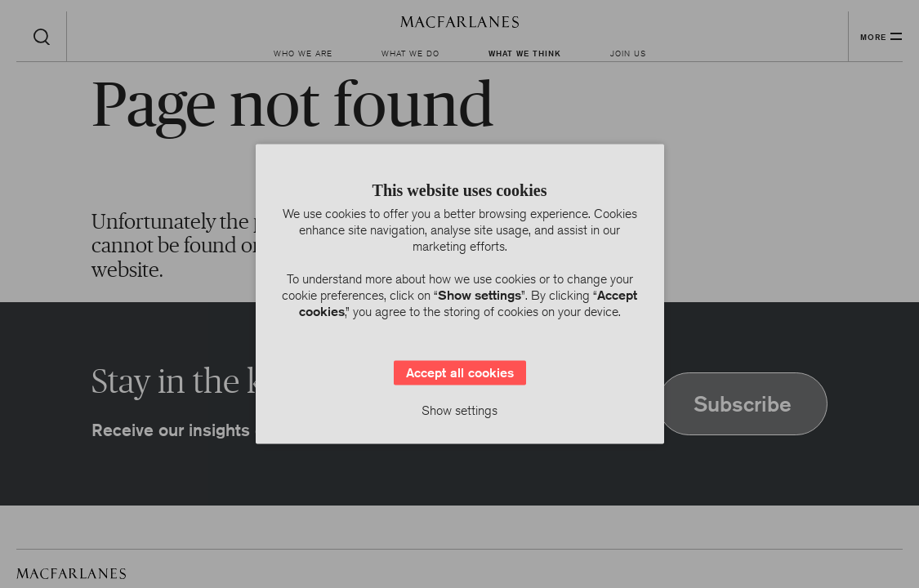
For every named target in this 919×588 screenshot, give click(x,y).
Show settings (459, 410)
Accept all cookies (460, 373)
